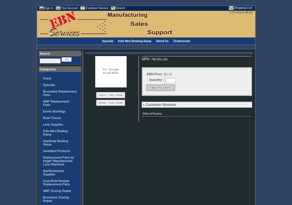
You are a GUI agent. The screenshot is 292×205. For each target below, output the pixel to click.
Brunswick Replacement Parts (60, 93)
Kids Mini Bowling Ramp (134, 41)
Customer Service (97, 8)
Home (47, 78)
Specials (107, 41)
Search (120, 8)
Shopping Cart (243, 7)
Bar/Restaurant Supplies (53, 172)
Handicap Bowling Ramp (55, 142)
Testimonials (181, 41)
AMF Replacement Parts (56, 103)
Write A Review (152, 113)
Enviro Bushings (54, 111)
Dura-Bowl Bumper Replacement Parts (56, 182)
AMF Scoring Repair (57, 190)
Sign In (48, 8)
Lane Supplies (53, 124)
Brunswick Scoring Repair (56, 199)
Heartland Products (56, 151)
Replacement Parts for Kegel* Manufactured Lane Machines (58, 161)
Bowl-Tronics (52, 118)
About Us (162, 41)
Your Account (69, 8)
